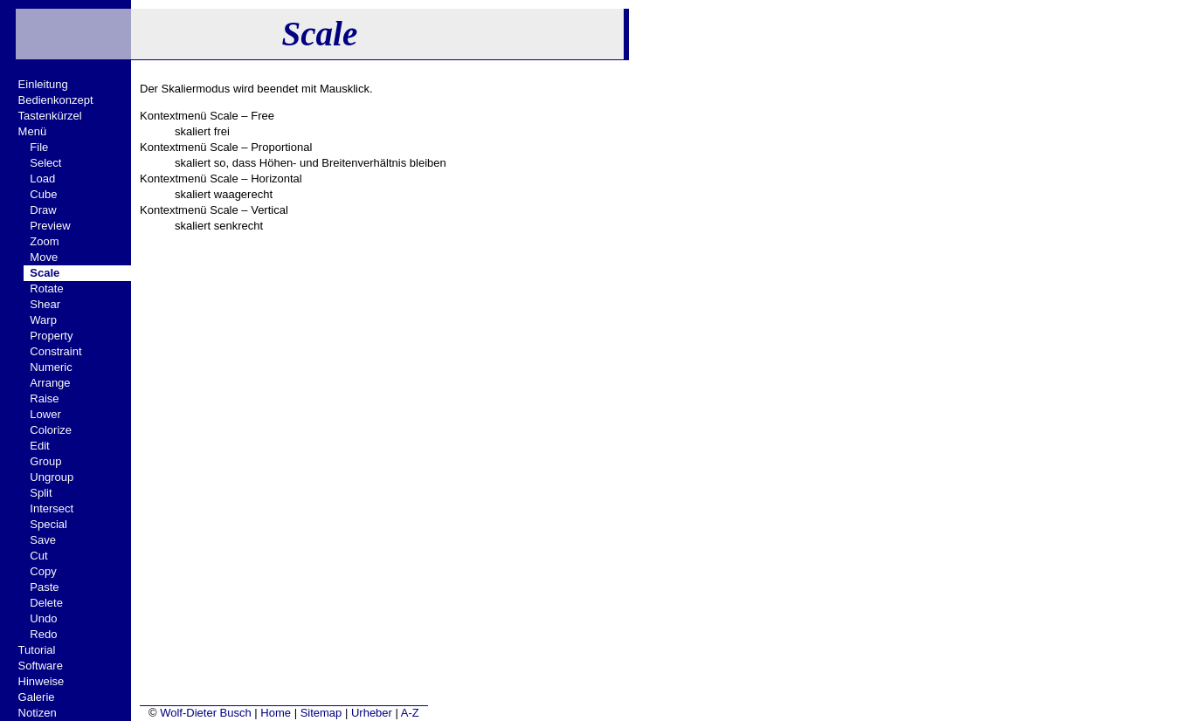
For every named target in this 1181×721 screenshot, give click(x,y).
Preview (50, 225)
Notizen (37, 712)
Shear (45, 304)
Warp (43, 319)
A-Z (410, 712)
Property (51, 335)
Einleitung (43, 84)
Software (40, 665)
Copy (43, 571)
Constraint (55, 351)
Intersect (51, 508)
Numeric (51, 367)
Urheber (371, 712)
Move (44, 257)
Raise (44, 398)
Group (45, 461)
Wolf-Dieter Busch (206, 712)
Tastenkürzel (50, 115)
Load (42, 178)
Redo (43, 634)
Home (275, 712)
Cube (43, 194)
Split (41, 492)
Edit (39, 445)
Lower (45, 414)
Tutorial (37, 649)
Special (48, 524)
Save (43, 539)
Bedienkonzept (55, 99)
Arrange (50, 382)
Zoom (44, 241)
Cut (38, 555)
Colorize (51, 429)
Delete (46, 602)
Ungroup (51, 477)
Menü (32, 131)
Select (45, 162)
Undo (43, 618)
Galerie (36, 697)
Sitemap (321, 712)
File (39, 147)
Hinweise (41, 681)
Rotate (46, 288)
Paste (44, 587)
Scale (44, 272)
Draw (43, 209)
